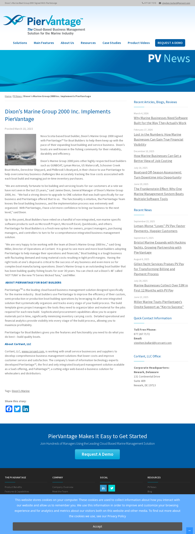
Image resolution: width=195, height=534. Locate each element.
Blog (150, 491)
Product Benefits (13, 487)
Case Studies (112, 43)
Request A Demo (97, 454)
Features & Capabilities (17, 491)
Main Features (44, 43)
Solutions (20, 43)
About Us (67, 43)
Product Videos (139, 43)
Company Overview (62, 487)
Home (8, 96)
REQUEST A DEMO (170, 43)
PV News (17, 96)
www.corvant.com (33, 351)
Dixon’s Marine (21, 391)
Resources (88, 43)
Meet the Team (60, 491)
